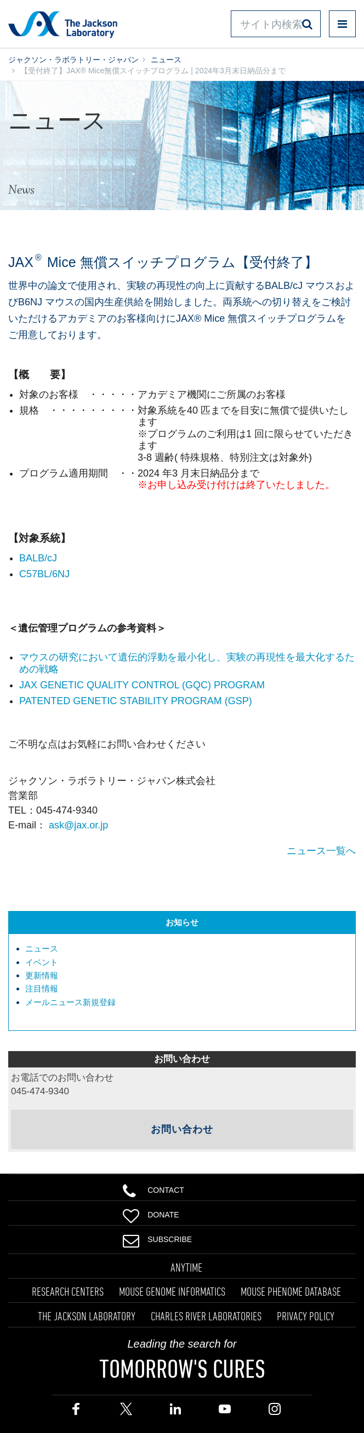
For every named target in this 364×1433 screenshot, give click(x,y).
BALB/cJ (38, 558)
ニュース (166, 59)
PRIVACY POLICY (305, 1315)
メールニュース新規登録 (70, 1002)
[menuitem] (187, 949)
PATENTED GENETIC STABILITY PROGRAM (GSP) (135, 700)
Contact (153, 1189)
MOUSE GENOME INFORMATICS (172, 1291)
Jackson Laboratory (62, 24)
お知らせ (182, 922)
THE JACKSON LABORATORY (86, 1315)
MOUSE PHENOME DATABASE (291, 1291)
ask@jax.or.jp (78, 825)
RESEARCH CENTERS (68, 1291)
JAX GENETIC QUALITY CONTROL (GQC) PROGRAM (142, 685)
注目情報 (41, 988)
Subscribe (157, 1238)
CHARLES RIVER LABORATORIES (206, 1315)
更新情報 (41, 975)
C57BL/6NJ (44, 573)
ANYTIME (186, 1267)
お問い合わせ (182, 1129)
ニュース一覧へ (321, 850)
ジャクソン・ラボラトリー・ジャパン (73, 59)
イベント (41, 962)
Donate (151, 1214)
